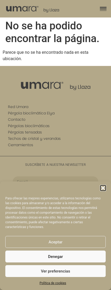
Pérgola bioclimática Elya (31, 113)
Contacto (16, 119)
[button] (103, 188)
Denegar (55, 256)
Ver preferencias (55, 271)
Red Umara (18, 106)
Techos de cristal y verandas (34, 138)
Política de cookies (52, 283)
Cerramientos (20, 145)
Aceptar (55, 242)
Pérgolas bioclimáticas (29, 125)
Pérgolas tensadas (25, 132)
